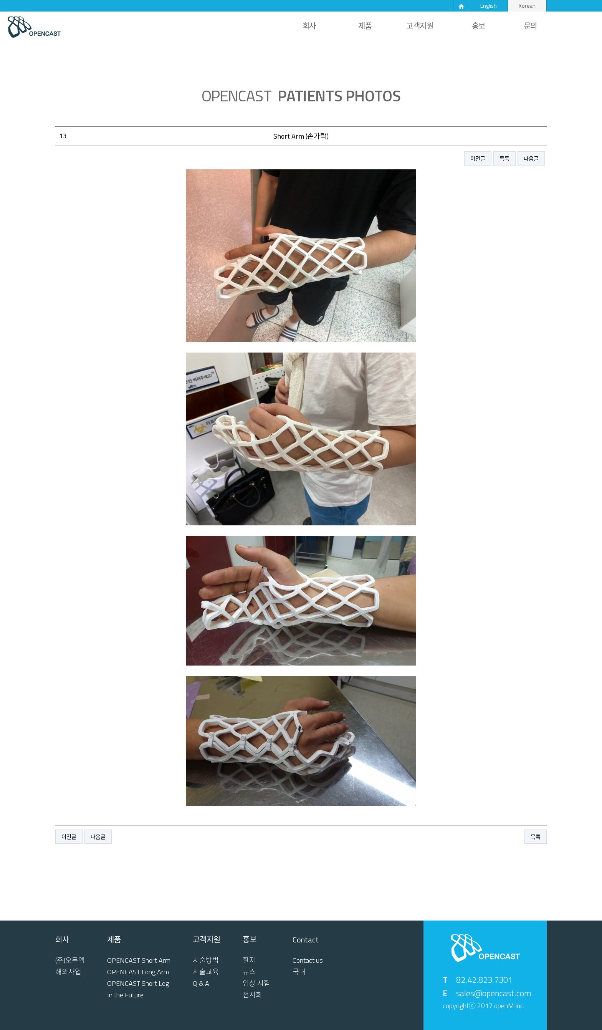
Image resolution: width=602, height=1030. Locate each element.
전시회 (252, 995)
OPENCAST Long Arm (138, 972)
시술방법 (206, 960)
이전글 (477, 158)
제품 (365, 26)
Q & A (201, 983)
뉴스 (249, 972)
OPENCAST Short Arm (138, 960)
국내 (299, 972)
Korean (527, 6)
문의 (530, 26)
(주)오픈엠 (70, 960)
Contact (306, 940)
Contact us (308, 960)
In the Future (125, 995)
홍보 (478, 26)
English (488, 6)
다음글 (531, 158)
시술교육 (206, 972)
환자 (249, 960)
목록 (504, 158)
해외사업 (68, 972)
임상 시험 (256, 983)
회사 (309, 26)
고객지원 (419, 26)
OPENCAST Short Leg (138, 983)
